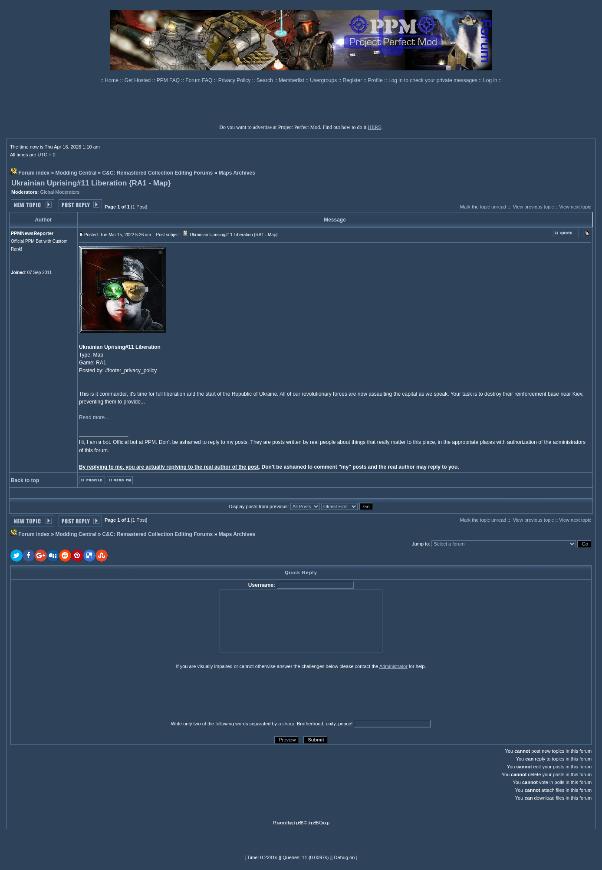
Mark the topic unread (483, 206)
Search (265, 80)
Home (112, 80)
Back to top (25, 480)
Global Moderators (60, 192)
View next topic (575, 206)
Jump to (420, 543)
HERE (374, 127)
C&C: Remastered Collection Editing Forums (157, 173)
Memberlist (292, 80)
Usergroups (324, 80)
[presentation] (78, 694)
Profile (376, 80)
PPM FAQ (169, 80)
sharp (288, 723)
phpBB (298, 822)
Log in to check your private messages (433, 80)
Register (353, 80)
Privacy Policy (235, 80)
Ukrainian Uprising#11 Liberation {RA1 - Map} (91, 183)
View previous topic (533, 206)
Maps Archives (237, 173)
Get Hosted (138, 80)
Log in (490, 80)
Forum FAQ (199, 80)
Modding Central (76, 173)
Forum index (33, 173)
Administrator (393, 666)
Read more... (94, 417)
